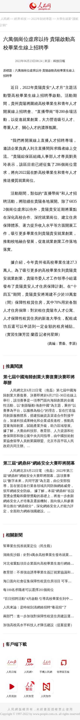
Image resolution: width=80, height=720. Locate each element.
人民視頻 (11, 688)
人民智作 (46, 688)
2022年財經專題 (41, 18)
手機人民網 (46, 664)
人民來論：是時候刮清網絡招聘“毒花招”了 (35, 607)
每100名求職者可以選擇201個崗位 (28, 590)
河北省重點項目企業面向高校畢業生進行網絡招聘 (40, 563)
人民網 (5, 18)
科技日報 (59, 61)
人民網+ (29, 664)
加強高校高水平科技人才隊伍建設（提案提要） (38, 625)
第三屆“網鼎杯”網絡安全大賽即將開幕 (39, 463)
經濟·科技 (20, 18)
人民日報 (11, 664)
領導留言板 (63, 664)
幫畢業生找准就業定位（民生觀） (28, 546)
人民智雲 (29, 688)
